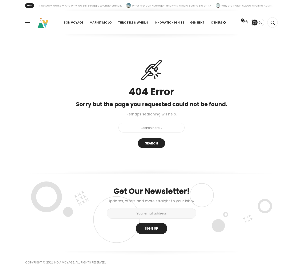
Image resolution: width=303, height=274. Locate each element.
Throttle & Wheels (133, 22)
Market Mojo (101, 22)
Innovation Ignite (169, 22)
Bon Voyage (73, 22)
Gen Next (197, 22)
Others (217, 22)
